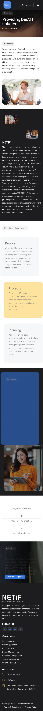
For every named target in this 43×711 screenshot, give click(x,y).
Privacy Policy (31, 707)
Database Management (12, 655)
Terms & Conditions (12, 707)
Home (4, 29)
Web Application (8, 641)
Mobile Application (9, 645)
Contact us (26, 5)
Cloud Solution (8, 648)
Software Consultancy (11, 659)
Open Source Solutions (12, 663)
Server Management (10, 652)
